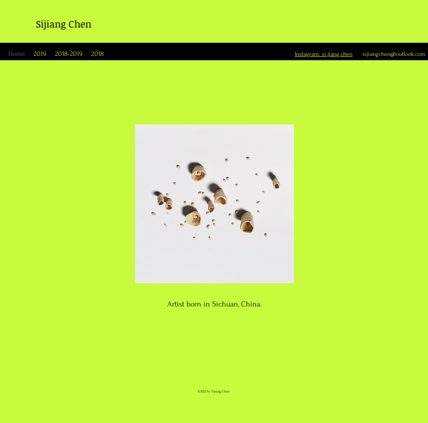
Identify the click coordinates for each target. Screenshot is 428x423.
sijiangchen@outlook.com (393, 54)
